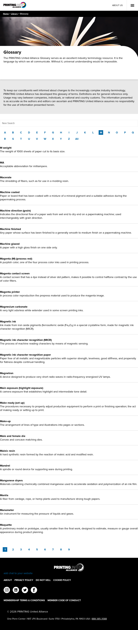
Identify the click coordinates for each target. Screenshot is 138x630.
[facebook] (34, 590)
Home (6, 13)
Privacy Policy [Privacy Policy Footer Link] (23, 580)
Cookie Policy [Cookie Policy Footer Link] (62, 580)
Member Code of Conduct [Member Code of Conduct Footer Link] (64, 600)
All (77, 139)
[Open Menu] (132, 5)
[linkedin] (16, 590)
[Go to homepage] (69, 569)
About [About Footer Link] (8, 580)
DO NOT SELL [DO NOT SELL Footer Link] (43, 580)
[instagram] (7, 590)
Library (14, 13)
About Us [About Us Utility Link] (117, 5)
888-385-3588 (99, 618)
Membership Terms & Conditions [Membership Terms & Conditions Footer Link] (24, 600)
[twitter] (25, 590)
